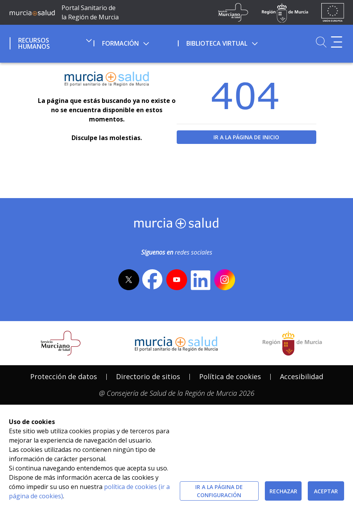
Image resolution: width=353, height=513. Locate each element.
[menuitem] (51, 42)
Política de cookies (230, 376)
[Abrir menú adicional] (336, 42)
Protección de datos (63, 376)
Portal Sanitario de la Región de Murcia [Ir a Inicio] (90, 12)
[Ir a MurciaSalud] (32, 12)
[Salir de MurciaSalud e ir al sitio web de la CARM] (292, 343)
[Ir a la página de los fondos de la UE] (332, 12)
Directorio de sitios (148, 376)
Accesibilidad (301, 376)
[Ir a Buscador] (321, 42)
